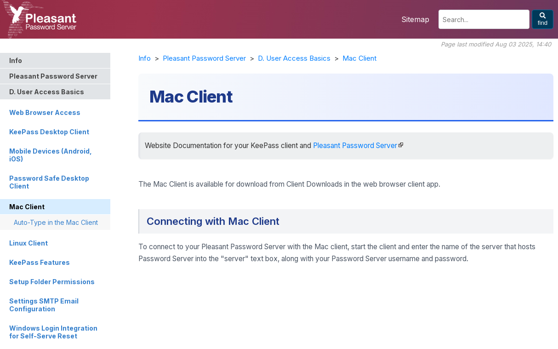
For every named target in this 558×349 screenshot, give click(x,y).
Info (144, 58)
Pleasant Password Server (204, 58)
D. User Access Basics (294, 58)
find (543, 19)
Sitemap (415, 19)
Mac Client (359, 58)
